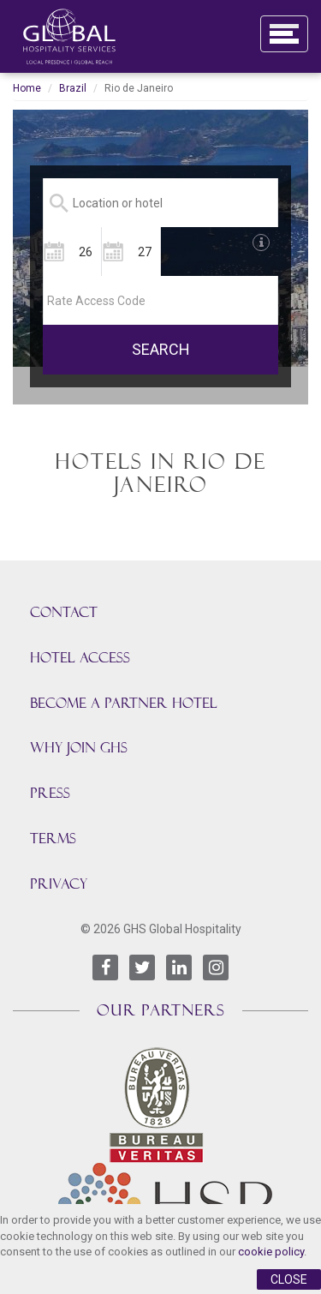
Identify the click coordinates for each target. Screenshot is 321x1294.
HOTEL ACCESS (80, 658)
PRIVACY (58, 884)
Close (288, 1279)
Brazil (72, 88)
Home (27, 88)
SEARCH (161, 349)
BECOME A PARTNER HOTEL (123, 703)
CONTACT (64, 612)
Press (50, 793)
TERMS (53, 838)
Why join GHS (79, 748)
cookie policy (271, 1251)
